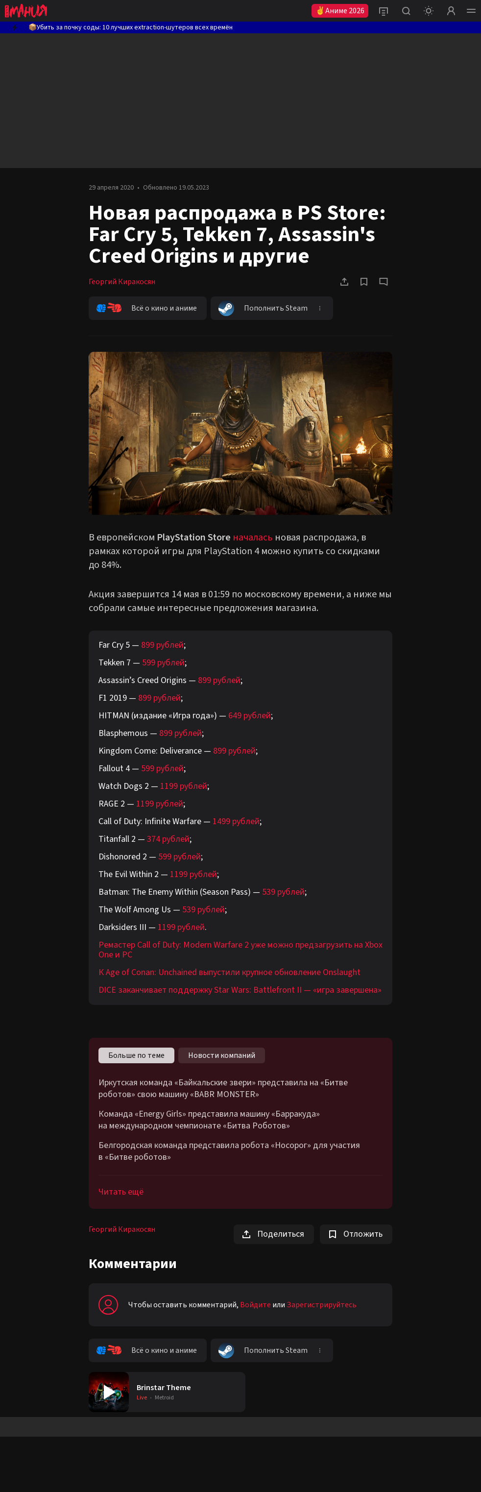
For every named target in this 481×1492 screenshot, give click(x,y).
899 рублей (162, 645)
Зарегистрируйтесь (322, 1304)
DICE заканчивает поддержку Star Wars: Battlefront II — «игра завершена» (240, 990)
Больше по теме (136, 1055)
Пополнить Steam (263, 308)
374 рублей (168, 839)
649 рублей (249, 715)
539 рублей (283, 892)
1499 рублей (236, 821)
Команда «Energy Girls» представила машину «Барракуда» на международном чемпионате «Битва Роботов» (209, 1120)
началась (253, 537)
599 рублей (163, 663)
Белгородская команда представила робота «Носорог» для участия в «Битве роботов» (229, 1151)
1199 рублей (183, 786)
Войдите (255, 1304)
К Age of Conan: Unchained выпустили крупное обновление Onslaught (229, 972)
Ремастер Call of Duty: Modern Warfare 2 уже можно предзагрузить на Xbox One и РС (240, 950)
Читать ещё (121, 1192)
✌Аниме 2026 (339, 10)
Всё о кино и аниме (146, 308)
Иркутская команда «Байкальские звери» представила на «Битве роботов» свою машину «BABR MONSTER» (223, 1089)
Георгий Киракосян (122, 282)
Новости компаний (221, 1055)
